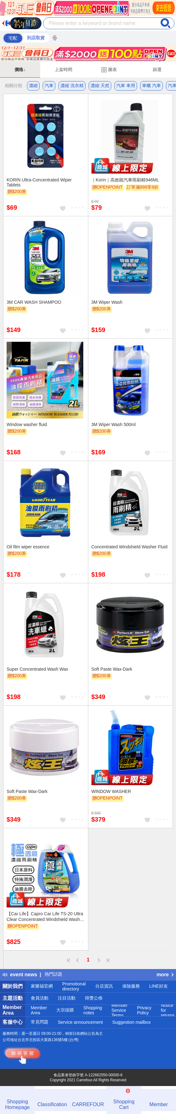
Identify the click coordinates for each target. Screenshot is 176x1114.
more (165, 974)
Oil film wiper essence (28, 546)
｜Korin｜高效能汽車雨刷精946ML (125, 179)
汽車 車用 (125, 85)
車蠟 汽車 (151, 85)
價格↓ (19, 69)
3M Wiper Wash (107, 302)
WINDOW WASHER (111, 791)
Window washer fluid (27, 424)
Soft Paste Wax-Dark (111, 669)
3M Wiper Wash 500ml (113, 424)
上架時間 (63, 69)
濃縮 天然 (100, 85)
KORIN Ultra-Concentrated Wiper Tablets (39, 182)
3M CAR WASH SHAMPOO (34, 302)
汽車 (49, 85)
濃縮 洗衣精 (72, 85)
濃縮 (33, 85)
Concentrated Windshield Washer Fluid (129, 546)
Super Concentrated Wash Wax (37, 669)
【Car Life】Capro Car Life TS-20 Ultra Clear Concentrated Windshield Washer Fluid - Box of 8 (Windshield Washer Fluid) (45, 916)
